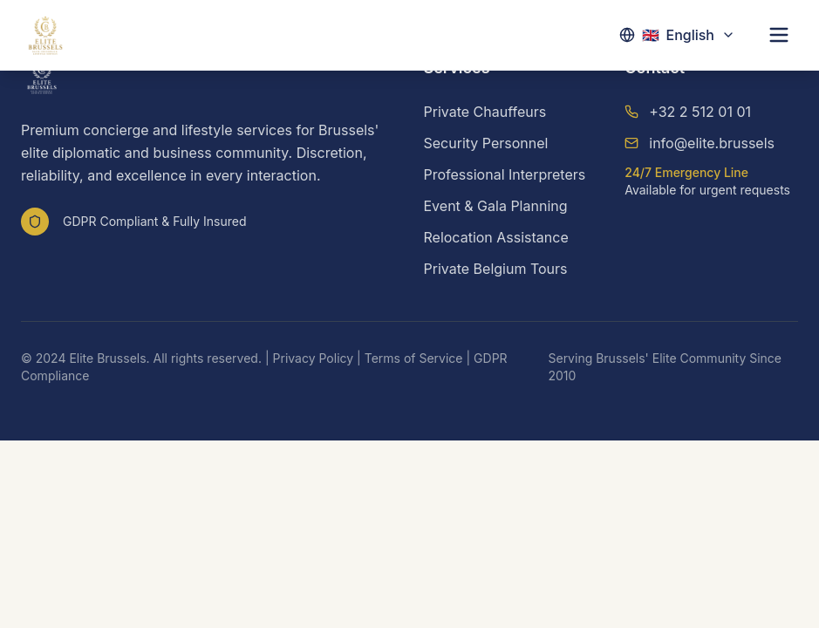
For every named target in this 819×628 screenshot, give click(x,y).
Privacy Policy (313, 358)
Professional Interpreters (505, 174)
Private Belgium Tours (496, 268)
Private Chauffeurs (485, 111)
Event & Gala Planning (496, 206)
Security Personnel (486, 143)
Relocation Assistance (496, 237)
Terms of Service (414, 358)
